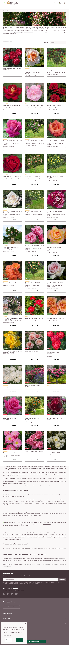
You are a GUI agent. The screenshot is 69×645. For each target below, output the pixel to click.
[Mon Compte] (59, 3)
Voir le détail (13, 78)
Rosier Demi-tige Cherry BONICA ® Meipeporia (12, 69)
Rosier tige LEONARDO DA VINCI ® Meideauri (55, 388)
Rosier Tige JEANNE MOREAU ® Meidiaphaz (33, 212)
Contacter (12, 607)
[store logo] (12, 3)
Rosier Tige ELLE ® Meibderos (32, 176)
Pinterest (12, 594)
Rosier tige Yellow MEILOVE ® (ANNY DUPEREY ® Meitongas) (12, 352)
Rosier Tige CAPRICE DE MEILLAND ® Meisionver (12, 141)
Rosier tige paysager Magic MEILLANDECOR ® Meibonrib (10, 453)
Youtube (16, 594)
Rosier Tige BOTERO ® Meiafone (55, 105)
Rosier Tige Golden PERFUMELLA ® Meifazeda (55, 177)
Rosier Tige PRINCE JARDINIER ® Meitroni (55, 283)
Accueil (4, 10)
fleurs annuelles (47, 524)
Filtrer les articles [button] (34, 641)
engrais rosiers (62, 558)
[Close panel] (25, 623)
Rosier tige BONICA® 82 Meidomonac (34, 105)
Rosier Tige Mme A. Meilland (54, 247)
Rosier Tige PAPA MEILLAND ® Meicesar (54, 419)
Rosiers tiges (13, 10)
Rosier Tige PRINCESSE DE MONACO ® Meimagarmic (12, 319)
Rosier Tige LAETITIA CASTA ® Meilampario (11, 248)
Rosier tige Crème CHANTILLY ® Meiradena (11, 388)
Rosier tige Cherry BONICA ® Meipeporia (54, 353)
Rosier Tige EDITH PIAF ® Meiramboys (12, 176)
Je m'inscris (62, 579)
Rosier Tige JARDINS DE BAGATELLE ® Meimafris (12, 212)
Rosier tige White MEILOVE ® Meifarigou (54, 453)
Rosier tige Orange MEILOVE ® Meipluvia (11, 283)
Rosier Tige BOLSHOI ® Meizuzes (11, 105)
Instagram (8, 594)
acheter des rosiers (28, 32)
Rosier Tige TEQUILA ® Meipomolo (55, 318)
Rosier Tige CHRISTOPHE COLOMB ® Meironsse (56, 141)
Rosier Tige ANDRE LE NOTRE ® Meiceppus (33, 70)
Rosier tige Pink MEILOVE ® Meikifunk (34, 451)
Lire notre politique (7, 635)
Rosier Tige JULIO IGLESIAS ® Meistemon (54, 212)
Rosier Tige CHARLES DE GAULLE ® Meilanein (34, 141)
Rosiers (8, 10)
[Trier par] (58, 42)
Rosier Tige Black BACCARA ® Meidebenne (54, 70)
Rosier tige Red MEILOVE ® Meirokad (34, 318)
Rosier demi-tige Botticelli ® (32, 351)
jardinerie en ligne (18, 32)
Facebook (4, 594)
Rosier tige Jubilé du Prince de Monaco (32, 386)
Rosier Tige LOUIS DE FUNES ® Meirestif (32, 419)
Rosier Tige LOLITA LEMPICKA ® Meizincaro (11, 419)
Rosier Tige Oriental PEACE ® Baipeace (32, 283)
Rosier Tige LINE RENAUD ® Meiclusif (34, 245)
